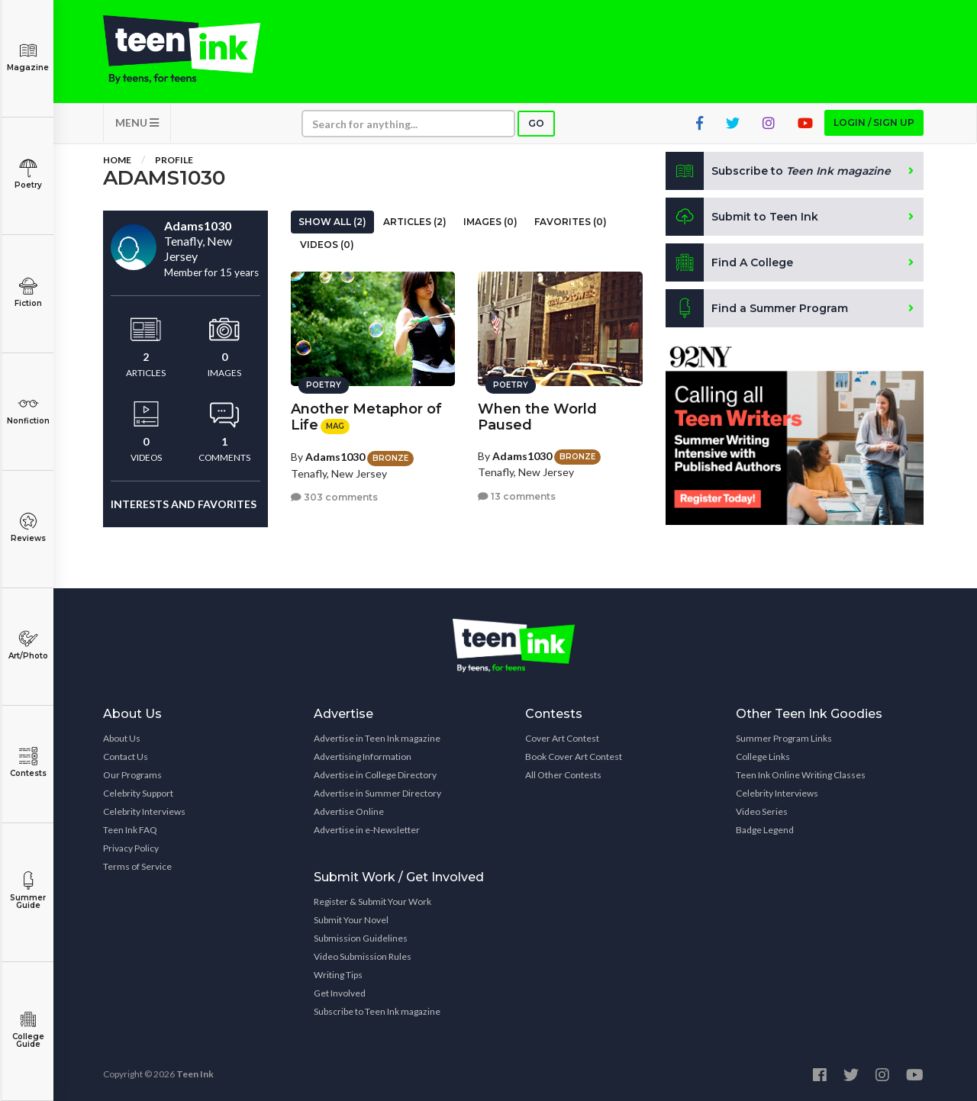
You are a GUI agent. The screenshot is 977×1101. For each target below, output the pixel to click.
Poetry (28, 174)
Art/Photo (28, 645)
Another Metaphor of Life (366, 417)
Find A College (729, 262)
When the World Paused (537, 417)
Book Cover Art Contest (573, 756)
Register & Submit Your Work (372, 901)
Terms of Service (137, 866)
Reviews (28, 527)
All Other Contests (563, 775)
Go (536, 123)
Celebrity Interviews (144, 811)
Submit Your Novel (351, 920)
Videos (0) (327, 244)
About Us (121, 738)
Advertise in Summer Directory (377, 793)
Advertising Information (362, 756)
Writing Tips (338, 974)
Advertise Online (349, 811)
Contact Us (125, 756)
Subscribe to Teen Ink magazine (377, 1011)
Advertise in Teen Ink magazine (377, 738)
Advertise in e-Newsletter (367, 829)
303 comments (334, 497)
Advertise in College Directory (375, 775)
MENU (137, 122)
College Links (763, 756)
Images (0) (490, 221)
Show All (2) (332, 221)
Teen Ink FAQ (130, 829)
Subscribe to (778, 171)
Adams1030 (335, 456)
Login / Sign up (874, 122)
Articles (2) (415, 221)
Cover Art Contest (562, 738)
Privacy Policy (131, 848)
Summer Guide (28, 890)
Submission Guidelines (361, 938)
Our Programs (132, 775)
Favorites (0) (570, 221)
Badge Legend (765, 829)
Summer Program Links (784, 738)
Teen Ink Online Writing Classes (801, 775)
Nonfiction (28, 410)
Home (117, 160)
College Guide (28, 1029)
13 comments (517, 496)
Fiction (28, 292)
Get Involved (340, 993)
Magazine (28, 56)
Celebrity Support (138, 793)
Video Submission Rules (362, 956)
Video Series (762, 811)
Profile (174, 160)
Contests (28, 762)
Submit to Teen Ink (742, 217)
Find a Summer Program (757, 308)
